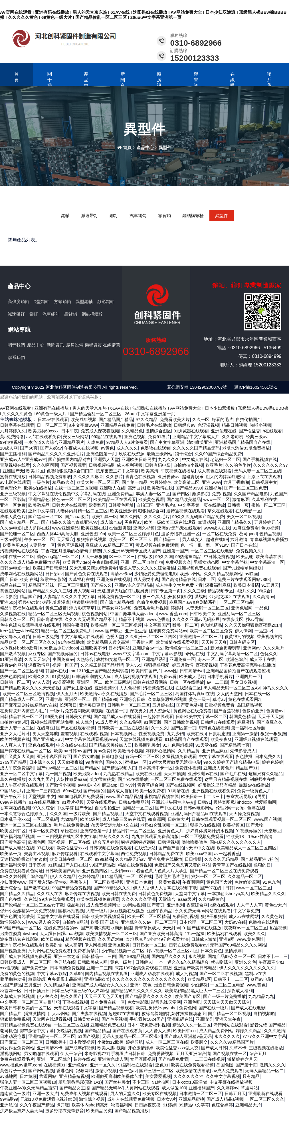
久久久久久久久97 (270, 465)
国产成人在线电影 (248, 1007)
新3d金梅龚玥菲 (225, 647)
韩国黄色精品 (242, 716)
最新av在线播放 (254, 785)
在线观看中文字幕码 (99, 853)
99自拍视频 (11, 442)
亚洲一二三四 (99, 967)
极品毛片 (75, 905)
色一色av (128, 1070)
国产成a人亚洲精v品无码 (188, 1036)
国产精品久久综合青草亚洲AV (69, 522)
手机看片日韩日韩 (128, 1053)
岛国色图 (224, 1064)
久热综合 (85, 659)
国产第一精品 (134, 482)
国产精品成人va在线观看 (117, 716)
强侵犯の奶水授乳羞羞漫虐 (44, 602)
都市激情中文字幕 (37, 1030)
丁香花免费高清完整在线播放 (247, 665)
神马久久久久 (275, 687)
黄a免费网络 (12, 436)
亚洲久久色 (245, 962)
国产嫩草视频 (13, 653)
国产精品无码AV (107, 1087)
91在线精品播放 (44, 802)
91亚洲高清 (11, 659)
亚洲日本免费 (139, 882)
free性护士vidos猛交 (19, 630)
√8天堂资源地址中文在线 (114, 825)
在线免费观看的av (61, 927)
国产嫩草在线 (37, 887)
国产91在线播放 (133, 779)
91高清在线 (179, 790)
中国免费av (63, 659)
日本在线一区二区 (17, 556)
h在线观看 (272, 430)
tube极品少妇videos (59, 647)
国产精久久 (101, 585)
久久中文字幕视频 (223, 1076)
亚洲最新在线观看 (265, 1093)
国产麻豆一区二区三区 (21, 1042)
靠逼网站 (47, 1076)
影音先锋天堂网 (166, 1002)
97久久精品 (146, 419)
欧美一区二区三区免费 (211, 630)
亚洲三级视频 (13, 493)
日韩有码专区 (242, 642)
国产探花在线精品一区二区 (25, 750)
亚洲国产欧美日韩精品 (195, 967)
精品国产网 (30, 596)
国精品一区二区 (138, 807)
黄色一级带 (199, 699)
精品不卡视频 (131, 619)
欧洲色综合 (236, 659)
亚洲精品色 (39, 499)
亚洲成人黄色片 (218, 767)
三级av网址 (11, 539)
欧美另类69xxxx (43, 430)
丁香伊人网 (142, 642)
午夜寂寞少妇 (271, 962)
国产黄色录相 (189, 705)
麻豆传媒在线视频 (82, 893)
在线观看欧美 (13, 510)
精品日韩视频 (234, 425)
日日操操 (193, 859)
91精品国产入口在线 (67, 865)
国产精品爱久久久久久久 (148, 996)
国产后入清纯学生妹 (48, 882)
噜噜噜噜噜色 (194, 842)
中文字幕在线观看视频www (91, 739)
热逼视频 (278, 927)
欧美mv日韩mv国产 (72, 750)
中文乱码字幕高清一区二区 (232, 653)
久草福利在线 (264, 499)
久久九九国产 (41, 779)
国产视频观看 (73, 465)
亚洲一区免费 (13, 505)
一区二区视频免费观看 (202, 836)
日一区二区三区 (52, 425)
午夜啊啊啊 (193, 882)
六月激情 (238, 539)
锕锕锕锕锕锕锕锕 (138, 842)
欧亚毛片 (214, 465)
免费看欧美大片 (175, 419)
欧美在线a (196, 733)
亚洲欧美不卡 (93, 647)
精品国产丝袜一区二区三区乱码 (58, 585)
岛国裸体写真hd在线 (194, 693)
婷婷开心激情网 (160, 750)
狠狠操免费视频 (15, 1019)
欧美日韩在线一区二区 (71, 859)
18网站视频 (134, 905)
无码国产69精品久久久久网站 (238, 944)
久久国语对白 (111, 939)
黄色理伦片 (10, 488)
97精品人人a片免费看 (127, 442)
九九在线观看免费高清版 (155, 836)
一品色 (261, 607)
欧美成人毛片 (192, 676)
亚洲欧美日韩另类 (139, 459)
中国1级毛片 (12, 790)
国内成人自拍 (120, 790)
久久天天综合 (37, 659)
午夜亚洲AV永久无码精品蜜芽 (28, 1087)
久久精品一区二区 (245, 876)
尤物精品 (69, 819)
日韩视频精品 (101, 465)
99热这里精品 (188, 556)
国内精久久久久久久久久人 (235, 842)
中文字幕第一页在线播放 (201, 505)
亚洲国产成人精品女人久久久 (100, 984)
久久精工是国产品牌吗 (101, 665)
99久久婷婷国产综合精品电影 (231, 762)
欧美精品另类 (99, 1110)
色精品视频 (270, 533)
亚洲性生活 (135, 630)
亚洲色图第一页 (101, 453)
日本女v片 (166, 1099)
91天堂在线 (206, 745)
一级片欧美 (79, 813)
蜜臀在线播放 (13, 476)
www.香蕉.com (173, 613)
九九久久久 (168, 459)
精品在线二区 (13, 585)
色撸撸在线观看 (263, 922)
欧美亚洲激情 (123, 510)
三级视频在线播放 (266, 1047)
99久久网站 (131, 516)
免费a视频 (221, 493)
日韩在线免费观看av (188, 944)
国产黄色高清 (13, 842)
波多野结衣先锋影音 (64, 1110)
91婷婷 (169, 1104)
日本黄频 (28, 1076)
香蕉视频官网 (269, 636)
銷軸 (65, 215)
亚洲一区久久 (103, 1064)
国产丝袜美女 (117, 1082)
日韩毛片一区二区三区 (128, 705)
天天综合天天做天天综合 (226, 1002)
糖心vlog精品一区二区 (58, 556)
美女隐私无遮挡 (15, 636)
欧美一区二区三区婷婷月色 (133, 533)
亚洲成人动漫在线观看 (151, 973)
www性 (170, 670)
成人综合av (111, 522)
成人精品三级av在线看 (123, 819)
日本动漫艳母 (13, 1036)
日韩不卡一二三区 (231, 979)
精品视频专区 (220, 590)
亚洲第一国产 (175, 550)
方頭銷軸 (62, 301)
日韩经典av (184, 425)
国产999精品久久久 (112, 887)
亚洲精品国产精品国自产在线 (242, 442)
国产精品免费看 (173, 1059)
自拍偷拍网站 (75, 922)
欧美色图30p (15, 545)
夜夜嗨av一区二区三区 (245, 927)
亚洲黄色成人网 (113, 1059)
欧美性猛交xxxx (72, 847)
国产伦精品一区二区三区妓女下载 (32, 905)
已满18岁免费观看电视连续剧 (49, 1099)
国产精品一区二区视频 (229, 1013)
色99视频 (270, 528)
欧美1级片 (90, 819)
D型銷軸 (42, 301)
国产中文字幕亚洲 (167, 442)
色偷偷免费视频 (152, 602)
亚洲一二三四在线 (43, 790)
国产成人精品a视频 (225, 1099)
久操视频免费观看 (179, 756)
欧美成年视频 (83, 419)
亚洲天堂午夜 (228, 1019)
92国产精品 (11, 984)
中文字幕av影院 (52, 973)
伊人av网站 (58, 1013)
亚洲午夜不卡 (13, 796)
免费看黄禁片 (86, 950)
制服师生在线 (262, 779)
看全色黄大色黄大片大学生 (161, 870)
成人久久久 (127, 448)
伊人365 (133, 665)
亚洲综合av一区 (147, 647)
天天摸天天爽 (214, 642)
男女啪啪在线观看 (41, 1053)
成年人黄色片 (13, 516)
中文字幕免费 (246, 910)
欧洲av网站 (190, 573)
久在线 (30, 899)
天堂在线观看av (101, 802)
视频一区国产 (65, 665)
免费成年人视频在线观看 (84, 1093)
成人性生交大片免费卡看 (179, 585)
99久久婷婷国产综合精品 (24, 876)
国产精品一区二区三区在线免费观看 (224, 870)
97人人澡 (41, 682)
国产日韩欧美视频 (181, 722)
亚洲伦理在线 (224, 430)
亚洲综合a (77, 1064)
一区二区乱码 (45, 819)
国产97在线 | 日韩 (217, 887)
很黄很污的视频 (239, 636)
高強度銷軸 (18, 301)
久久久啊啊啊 (45, 465)
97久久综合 (43, 807)
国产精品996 (105, 699)
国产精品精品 (97, 1030)
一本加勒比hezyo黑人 (228, 893)
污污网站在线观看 (230, 1024)
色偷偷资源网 (247, 882)
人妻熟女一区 (42, 545)
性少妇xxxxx (122, 870)
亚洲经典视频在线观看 (256, 739)
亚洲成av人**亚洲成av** (23, 459)
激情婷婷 (233, 950)
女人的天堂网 (229, 693)
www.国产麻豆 (108, 630)
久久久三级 (194, 590)
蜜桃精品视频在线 (161, 796)
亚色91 (162, 1064)
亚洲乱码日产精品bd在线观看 (199, 813)
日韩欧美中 (56, 1042)
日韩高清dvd (192, 670)
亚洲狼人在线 (112, 488)
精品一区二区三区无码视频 (54, 613)
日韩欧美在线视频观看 (103, 916)
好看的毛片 (222, 419)
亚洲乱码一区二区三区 (239, 613)
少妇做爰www (13, 882)
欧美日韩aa (52, 939)
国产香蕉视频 (227, 710)
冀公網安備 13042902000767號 (197, 387)
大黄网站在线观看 (142, 1087)
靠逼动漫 (206, 522)
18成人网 (9, 448)
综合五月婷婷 (106, 842)
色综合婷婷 (222, 1104)
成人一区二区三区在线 (166, 1042)
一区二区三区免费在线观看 (176, 779)
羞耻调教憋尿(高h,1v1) (80, 1082)
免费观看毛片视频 (151, 607)
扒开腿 (62, 1104)
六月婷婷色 (160, 482)
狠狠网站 (84, 1070)
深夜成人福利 (240, 990)
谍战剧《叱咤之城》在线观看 (222, 596)
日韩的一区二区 (15, 682)
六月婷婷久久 (13, 430)
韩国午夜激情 (75, 625)
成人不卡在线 (262, 659)
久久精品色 (132, 430)
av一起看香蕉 (227, 853)
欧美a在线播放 (38, 488)
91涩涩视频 (63, 682)
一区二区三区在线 (71, 1024)
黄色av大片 (275, 905)
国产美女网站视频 (114, 607)
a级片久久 (245, 590)
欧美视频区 (233, 825)
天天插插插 (174, 773)
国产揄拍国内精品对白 (69, 459)
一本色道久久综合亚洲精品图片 (54, 442)
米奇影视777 (96, 1053)
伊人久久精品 (63, 876)
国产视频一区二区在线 (69, 842)
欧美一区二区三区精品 (148, 916)
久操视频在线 (13, 613)
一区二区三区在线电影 (212, 550)
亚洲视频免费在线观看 (198, 567)
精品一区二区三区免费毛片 (66, 630)
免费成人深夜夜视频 (100, 430)
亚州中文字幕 (41, 510)
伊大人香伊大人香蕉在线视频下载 (165, 887)
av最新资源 (120, 528)
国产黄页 (155, 905)
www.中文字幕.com (131, 653)
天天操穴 (65, 539)
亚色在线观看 (41, 745)
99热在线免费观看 (56, 899)
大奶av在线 (235, 922)
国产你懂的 (94, 790)
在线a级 (145, 556)
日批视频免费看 (220, 705)
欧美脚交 (199, 1042)
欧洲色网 (36, 842)
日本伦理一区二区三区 (200, 922)
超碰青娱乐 (192, 476)
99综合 (264, 590)
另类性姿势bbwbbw (18, 933)
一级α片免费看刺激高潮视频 (77, 710)
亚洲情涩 (204, 1019)
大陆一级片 (97, 910)
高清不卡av (121, 573)
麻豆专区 (36, 653)
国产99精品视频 (134, 956)
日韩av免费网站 (134, 802)
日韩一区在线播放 (187, 682)
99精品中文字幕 (194, 1104)
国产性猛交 (249, 430)
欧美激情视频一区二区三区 (111, 933)
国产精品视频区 (108, 813)
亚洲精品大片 (248, 1104)
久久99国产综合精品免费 (218, 453)
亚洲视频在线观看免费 (213, 790)
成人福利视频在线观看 (135, 676)
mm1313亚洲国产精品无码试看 (99, 670)
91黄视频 (61, 676)
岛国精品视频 (249, 705)
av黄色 (107, 448)
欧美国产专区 (188, 996)
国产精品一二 (167, 539)
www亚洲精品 (65, 528)
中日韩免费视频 (219, 556)
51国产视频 (89, 1036)
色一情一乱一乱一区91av (205, 545)
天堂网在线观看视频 (52, 1019)
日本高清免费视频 (67, 967)
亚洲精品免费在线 (107, 1024)
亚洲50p (8, 602)
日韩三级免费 (45, 636)
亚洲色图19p (93, 533)
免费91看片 (159, 436)
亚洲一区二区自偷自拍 (141, 562)
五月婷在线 (163, 705)
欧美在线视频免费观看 (97, 899)
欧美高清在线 (269, 556)
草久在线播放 (13, 779)
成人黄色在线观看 (214, 470)
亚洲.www (211, 482)
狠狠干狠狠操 (213, 916)
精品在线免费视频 (135, 865)
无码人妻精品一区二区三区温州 (132, 1036)
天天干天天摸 (270, 716)
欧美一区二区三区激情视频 (28, 693)
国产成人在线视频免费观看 (25, 956)
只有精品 (251, 1076)
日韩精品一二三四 (99, 956)
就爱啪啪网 (265, 802)
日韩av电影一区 (15, 567)
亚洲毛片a (165, 505)
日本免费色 (211, 950)
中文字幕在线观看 (216, 756)
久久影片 (114, 476)
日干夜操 (36, 865)
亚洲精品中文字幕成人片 (195, 436)
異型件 (165, 147)
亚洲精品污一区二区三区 (51, 1036)
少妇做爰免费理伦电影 (155, 573)
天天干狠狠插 (94, 556)
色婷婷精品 (89, 876)
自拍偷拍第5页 (14, 722)
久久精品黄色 (211, 899)
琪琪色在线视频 (214, 727)
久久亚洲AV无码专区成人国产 (131, 550)
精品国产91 (247, 767)
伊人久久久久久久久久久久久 (247, 967)
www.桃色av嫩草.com (20, 1064)
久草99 (76, 973)
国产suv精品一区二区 (57, 767)
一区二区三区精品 (236, 602)
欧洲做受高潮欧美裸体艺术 (117, 1076)
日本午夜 (69, 430)
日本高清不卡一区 (155, 767)
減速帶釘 (89, 215)
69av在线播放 (13, 802)
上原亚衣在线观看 (264, 476)
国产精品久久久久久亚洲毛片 (56, 453)
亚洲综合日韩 (132, 699)
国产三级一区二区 (156, 1070)
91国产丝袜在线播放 (202, 927)
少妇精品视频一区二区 (123, 950)
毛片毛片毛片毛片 (171, 876)
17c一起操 (195, 933)
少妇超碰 (199, 984)
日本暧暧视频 (82, 1042)
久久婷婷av (228, 1087)
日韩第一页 (238, 505)
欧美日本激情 (246, 585)
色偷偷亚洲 (253, 710)
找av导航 (254, 619)
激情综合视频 (92, 1099)
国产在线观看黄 (127, 1030)
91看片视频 (73, 802)
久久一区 (200, 419)
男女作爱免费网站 (17, 1047)
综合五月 (257, 1053)
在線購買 (232, 83)
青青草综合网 (150, 785)
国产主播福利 (13, 453)
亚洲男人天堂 (106, 459)
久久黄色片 (272, 916)
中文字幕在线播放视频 (231, 1082)
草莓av (219, 699)
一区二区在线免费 (219, 533)
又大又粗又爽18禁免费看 (93, 567)
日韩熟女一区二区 (149, 944)
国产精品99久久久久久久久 (137, 990)
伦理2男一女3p (230, 807)
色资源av (275, 710)
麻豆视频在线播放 (127, 910)
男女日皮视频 (243, 682)
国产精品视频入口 (119, 767)
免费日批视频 (185, 916)
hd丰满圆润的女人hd (92, 676)
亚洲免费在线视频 (113, 579)
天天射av (171, 927)
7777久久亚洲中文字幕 (264, 1036)
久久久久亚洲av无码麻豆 (196, 619)
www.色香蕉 (158, 619)
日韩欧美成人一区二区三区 (25, 962)
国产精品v (90, 767)
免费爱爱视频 (160, 1053)
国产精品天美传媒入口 (110, 745)
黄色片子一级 (13, 1070)
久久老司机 (232, 436)
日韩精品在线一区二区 (21, 716)
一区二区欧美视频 (106, 882)
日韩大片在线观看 (69, 505)
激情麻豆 (240, 499)
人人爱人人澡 (158, 1030)
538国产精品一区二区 (20, 927)
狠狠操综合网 (151, 510)
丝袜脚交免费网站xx (168, 630)
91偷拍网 (161, 1082)
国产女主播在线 (77, 687)
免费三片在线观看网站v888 (244, 579)
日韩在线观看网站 (150, 682)
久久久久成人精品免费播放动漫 (30, 562)
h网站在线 (194, 653)
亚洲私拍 (8, 1104)
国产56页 (29, 448)
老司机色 (8, 1030)
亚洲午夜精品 (159, 910)
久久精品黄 (188, 750)
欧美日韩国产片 (146, 670)
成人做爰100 (174, 1087)
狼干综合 (183, 453)
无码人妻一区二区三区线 (257, 470)
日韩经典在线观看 (218, 722)
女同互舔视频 (143, 1059)
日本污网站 (119, 647)
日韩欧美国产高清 (62, 870)
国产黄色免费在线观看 (86, 573)
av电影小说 (88, 785)
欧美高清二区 (186, 482)
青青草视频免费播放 (269, 539)
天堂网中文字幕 (190, 893)
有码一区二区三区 (142, 756)
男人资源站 (160, 710)
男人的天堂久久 (125, 1093)
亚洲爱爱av (168, 476)
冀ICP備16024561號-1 (255, 387)
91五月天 (270, 585)
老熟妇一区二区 (225, 459)
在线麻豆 (45, 727)
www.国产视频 (267, 819)
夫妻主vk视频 (37, 853)
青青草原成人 (147, 927)
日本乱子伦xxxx (15, 819)
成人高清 (73, 944)
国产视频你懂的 (63, 653)
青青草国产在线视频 (232, 865)
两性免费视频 (134, 853)
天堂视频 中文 (41, 796)
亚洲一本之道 (67, 956)
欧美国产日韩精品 (50, 567)
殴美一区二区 (185, 625)
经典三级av (256, 436)
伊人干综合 (71, 1053)
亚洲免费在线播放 (165, 859)
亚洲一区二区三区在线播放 (25, 825)
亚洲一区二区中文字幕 (21, 773)
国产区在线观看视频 (75, 727)
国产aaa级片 (77, 516)
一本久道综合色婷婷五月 (23, 813)
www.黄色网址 (250, 939)
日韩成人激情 (204, 939)
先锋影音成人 (243, 750)
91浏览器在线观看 (190, 430)
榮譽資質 (196, 83)
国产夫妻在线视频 (89, 1013)
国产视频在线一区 (230, 1053)
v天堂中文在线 (200, 847)
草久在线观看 (220, 510)
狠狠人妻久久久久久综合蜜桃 (147, 567)
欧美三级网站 (118, 682)
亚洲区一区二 (89, 682)
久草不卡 (237, 1047)
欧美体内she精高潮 (90, 1104)
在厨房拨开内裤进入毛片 (23, 710)
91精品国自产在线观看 (186, 739)
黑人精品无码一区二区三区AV (231, 687)
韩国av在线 (56, 670)
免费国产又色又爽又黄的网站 (182, 865)
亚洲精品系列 (154, 659)
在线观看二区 (188, 687)
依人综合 (84, 722)
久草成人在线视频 (17, 996)
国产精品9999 (188, 488)
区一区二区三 (122, 556)
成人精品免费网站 (216, 1030)
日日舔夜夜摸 (147, 1104)
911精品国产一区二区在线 (127, 876)
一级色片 (41, 482)
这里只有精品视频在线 (226, 779)
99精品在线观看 (106, 436)
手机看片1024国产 (147, 1019)
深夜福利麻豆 (218, 585)
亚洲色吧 (192, 1002)
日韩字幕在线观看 (17, 425)
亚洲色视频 (134, 436)
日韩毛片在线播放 (154, 425)
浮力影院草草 (82, 607)
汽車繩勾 (138, 215)
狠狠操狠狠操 (85, 602)
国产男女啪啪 (86, 756)
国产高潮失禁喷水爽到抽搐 (106, 927)
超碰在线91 (84, 1059)
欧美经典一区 (104, 516)
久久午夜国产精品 (37, 1104)
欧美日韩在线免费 (119, 893)
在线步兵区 (232, 619)
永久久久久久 (227, 1036)
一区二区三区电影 (227, 984)
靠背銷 (164, 215)
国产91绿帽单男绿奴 (242, 567)
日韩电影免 (112, 756)
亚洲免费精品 (120, 493)
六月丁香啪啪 (236, 482)
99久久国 (164, 556)
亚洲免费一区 (182, 659)
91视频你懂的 (248, 830)
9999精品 (104, 859)
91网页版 (152, 722)
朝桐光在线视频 (205, 825)
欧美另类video (76, 562)
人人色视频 (130, 687)
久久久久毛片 (157, 516)
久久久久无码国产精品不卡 (90, 619)
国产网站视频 (41, 1070)
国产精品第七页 (235, 745)
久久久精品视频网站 (223, 573)
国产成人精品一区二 (19, 522)
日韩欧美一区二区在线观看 (123, 727)
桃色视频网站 (95, 613)
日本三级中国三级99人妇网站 (80, 990)
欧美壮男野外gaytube (156, 1007)
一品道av (263, 630)
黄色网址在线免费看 (192, 710)
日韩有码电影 (158, 465)
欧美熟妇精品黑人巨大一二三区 (195, 990)
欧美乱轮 (244, 556)
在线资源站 (145, 847)
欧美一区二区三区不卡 (130, 539)
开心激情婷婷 (140, 1047)
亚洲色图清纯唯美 (17, 916)
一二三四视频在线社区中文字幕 (67, 836)
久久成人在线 (49, 893)
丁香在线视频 (75, 1002)
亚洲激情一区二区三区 (200, 636)
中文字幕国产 (157, 625)
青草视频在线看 (15, 465)
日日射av (54, 573)
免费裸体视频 (188, 767)
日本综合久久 (42, 762)
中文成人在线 (195, 459)
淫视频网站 (10, 1053)
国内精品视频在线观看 (106, 973)
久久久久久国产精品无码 (196, 448)
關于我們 (49, 83)
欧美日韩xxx (185, 1030)
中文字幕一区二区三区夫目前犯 (30, 1002)
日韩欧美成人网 (93, 962)
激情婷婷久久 (13, 922)
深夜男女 (138, 710)
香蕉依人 (78, 882)
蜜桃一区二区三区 (268, 505)
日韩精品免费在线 (166, 853)
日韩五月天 (235, 1093)
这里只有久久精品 (265, 773)
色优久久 (268, 653)
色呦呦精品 (211, 625)
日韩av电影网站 (198, 807)
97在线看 (45, 847)
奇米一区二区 (210, 659)
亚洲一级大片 (45, 1093)
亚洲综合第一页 (95, 830)
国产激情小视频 (60, 785)
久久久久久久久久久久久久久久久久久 (148, 979)
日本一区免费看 (43, 830)
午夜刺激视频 (105, 562)
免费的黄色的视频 (17, 973)
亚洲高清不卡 (49, 1047)
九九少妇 (175, 733)
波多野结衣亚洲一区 (180, 533)
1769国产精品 (13, 762)
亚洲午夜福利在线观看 (21, 944)
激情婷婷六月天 (242, 1059)
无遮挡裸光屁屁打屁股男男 (123, 590)
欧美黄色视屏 (151, 499)
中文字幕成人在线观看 (81, 636)
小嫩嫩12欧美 (110, 1042)
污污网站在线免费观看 (49, 950)
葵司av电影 (261, 979)
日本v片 (127, 785)
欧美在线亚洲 (148, 773)
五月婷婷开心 (267, 522)
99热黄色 (94, 762)
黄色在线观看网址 (245, 699)
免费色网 (187, 1007)
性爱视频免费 (151, 733)
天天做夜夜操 (70, 762)
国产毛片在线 (233, 773)
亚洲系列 (175, 905)
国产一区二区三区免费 (245, 488)
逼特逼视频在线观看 (185, 510)
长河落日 (68, 705)
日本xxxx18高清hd (189, 1082)
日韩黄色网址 (121, 505)
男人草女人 (192, 539)
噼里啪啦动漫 (13, 979)
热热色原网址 (13, 676)
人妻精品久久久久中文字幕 (69, 596)
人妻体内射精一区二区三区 (82, 510)
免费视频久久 (249, 550)
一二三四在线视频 (208, 1059)
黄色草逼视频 (70, 545)
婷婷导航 (134, 1042)
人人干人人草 (249, 905)
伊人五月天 (67, 693)
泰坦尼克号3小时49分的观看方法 (157, 939)
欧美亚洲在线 (94, 528)
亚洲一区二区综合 (54, 1059)
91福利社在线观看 (135, 1064)
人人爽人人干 (13, 745)
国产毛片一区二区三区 (151, 693)
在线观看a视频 (94, 733)
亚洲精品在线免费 (117, 425)
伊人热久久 (47, 996)
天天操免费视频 (244, 813)
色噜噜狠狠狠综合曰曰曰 (70, 470)
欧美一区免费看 (150, 790)
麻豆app (110, 785)
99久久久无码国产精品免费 (198, 516)
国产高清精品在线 (178, 579)
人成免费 (95, 442)
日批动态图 (219, 733)
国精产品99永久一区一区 (231, 956)
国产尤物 (254, 825)
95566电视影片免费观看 (80, 796)
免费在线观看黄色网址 (21, 870)
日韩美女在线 (78, 716)
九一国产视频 (58, 773)
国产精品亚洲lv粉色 (259, 859)
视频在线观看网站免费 (52, 722)
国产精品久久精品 (17, 893)
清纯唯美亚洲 (200, 442)
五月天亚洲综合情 (193, 1053)
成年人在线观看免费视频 (130, 1099)
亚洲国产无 (13, 470)
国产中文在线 (168, 807)
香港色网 (64, 1070)
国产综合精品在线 (117, 602)
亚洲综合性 (10, 887)
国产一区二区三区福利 (21, 670)
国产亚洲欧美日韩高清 (161, 933)
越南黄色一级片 (15, 1093)
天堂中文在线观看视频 (146, 813)
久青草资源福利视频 (167, 699)
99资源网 (156, 819)
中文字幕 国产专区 (74, 807)
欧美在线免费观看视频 (192, 1064)
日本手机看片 (220, 676)
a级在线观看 (222, 905)
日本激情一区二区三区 (200, 1093)
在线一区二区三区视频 (75, 488)
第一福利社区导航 (248, 727)
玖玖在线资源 (131, 453)
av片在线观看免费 (43, 436)
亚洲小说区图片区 (54, 756)
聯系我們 (269, 83)
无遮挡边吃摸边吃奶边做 (23, 859)
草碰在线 (69, 830)
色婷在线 (255, 807)
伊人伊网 (243, 630)
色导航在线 (64, 962)
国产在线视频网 (180, 785)
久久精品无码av (130, 859)
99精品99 (9, 1099)
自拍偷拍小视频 (188, 465)
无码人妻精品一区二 (264, 1070)
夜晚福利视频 (69, 1030)
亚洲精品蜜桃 (191, 1099)
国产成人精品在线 (17, 847)
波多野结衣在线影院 (19, 939)
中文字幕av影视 (167, 653)
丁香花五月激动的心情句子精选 (71, 550)
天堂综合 (166, 899)
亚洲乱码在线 (180, 1019)
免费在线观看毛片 (17, 1059)
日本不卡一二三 (273, 956)
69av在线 (72, 790)
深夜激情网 (39, 665)
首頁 (16, 77)
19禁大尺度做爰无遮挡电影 (175, 762)
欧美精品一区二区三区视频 (116, 625)
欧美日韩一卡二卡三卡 (202, 796)
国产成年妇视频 (80, 1047)
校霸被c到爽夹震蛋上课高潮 (55, 979)
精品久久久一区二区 (191, 1024)
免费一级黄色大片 (254, 790)
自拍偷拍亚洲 (107, 807)
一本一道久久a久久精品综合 (181, 962)
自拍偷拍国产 (248, 419)
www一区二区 (216, 499)
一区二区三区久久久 (265, 1099)
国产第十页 (246, 1064)
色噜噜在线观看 (155, 448)
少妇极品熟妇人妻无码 (21, 1110)
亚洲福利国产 (201, 1087)
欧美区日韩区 (13, 830)
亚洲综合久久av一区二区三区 (149, 922)
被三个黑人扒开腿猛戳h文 (167, 596)
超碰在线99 (217, 539)
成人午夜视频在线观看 (21, 785)
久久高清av (263, 596)
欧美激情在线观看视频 (177, 642)
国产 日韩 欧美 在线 (19, 579)
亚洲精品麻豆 (215, 750)
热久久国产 (71, 996)
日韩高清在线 (49, 619)
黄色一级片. (121, 962)
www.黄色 (256, 984)
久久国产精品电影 (251, 493)
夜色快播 (243, 756)
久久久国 (58, 813)
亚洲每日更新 (92, 705)
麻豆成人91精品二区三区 (109, 545)
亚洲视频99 (106, 687)
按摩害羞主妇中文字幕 (117, 470)
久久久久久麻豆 (88, 476)
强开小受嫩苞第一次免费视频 (28, 910)
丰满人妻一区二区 (153, 493)
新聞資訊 (122, 83)
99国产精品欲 (102, 865)
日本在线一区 (257, 693)
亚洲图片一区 (248, 676)
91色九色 (271, 882)
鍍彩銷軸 (105, 301)
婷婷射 (177, 607)
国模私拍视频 (71, 910)
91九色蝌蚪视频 (178, 745)
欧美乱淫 (97, 505)
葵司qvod (248, 533)
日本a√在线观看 (53, 419)
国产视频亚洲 (13, 950)
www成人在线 (217, 528)
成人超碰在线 (37, 528)
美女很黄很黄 (102, 779)
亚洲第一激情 (245, 733)
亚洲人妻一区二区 (17, 727)
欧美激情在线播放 (193, 1070)
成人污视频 (186, 973)
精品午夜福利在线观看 (21, 607)
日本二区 (206, 579)
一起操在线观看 (158, 716)
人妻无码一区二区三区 (207, 607)
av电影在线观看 (15, 482)
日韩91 (204, 802)
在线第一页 (116, 710)
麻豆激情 (245, 722)
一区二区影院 (13, 499)
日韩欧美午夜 (202, 613)
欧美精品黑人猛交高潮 (108, 642)
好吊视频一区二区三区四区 (172, 950)
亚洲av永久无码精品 (133, 585)
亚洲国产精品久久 (234, 522)
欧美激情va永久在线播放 (104, 693)
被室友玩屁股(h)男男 (246, 796)
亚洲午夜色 (140, 984)
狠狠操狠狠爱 (156, 665)
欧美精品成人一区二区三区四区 (246, 847)
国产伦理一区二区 (17, 533)
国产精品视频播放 (131, 1110)
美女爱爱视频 (158, 1076)
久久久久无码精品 (221, 859)
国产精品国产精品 (116, 419)
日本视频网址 (123, 733)
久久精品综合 (57, 984)
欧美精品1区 (199, 979)
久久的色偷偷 (238, 465)
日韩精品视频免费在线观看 (25, 1024)
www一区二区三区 (253, 887)
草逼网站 (249, 1087)
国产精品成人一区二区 (21, 699)
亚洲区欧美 (119, 944)
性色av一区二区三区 (71, 499)
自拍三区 (144, 505)
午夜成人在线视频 (81, 448)
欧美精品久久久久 (268, 893)
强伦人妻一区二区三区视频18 (28, 1082)
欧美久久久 (254, 933)
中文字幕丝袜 (235, 562)
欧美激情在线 (160, 488)
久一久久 (159, 727)
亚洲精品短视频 (74, 1076)
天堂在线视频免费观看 (141, 739)
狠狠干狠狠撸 (273, 733)
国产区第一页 (183, 727)
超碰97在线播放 (123, 1013)
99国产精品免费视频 (71, 887)
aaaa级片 (187, 899)
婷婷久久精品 (248, 1030)
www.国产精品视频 (124, 796)
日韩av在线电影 (95, 653)
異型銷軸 (84, 301)
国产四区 (180, 493)
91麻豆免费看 (246, 528)
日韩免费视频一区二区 (118, 596)
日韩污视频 (168, 842)
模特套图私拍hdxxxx (232, 802)
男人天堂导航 (45, 733)
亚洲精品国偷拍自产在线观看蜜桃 (238, 670)
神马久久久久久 (114, 836)
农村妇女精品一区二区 (117, 659)
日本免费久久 (268, 756)
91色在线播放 (71, 642)
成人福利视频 (129, 465)
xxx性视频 (9, 967)
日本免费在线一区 (107, 1002)
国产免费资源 (34, 967)
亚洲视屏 (213, 488)
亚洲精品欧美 (97, 979)
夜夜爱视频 (206, 665)
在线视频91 (55, 1064)
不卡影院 (8, 596)
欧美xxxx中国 (199, 853)
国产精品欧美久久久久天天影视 (30, 687)
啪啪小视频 (260, 425)
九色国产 (278, 493)
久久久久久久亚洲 (139, 899)
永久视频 (196, 956)
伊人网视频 (95, 944)
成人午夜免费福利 (17, 767)
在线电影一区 (248, 510)
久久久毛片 (273, 647)
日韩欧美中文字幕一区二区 (201, 716)
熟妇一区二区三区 (208, 876)
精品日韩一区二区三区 (133, 830)
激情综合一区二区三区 (186, 647)
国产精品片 (10, 1013)
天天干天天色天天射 (103, 996)
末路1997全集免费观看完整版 (143, 967)
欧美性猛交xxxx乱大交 (177, 1047)
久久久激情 (274, 1030)
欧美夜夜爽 (221, 739)
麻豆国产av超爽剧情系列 (193, 602)
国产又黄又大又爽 (17, 756)
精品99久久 (63, 482)
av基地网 (8, 1076)
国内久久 (114, 762)
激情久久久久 (272, 1064)
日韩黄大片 (178, 819)
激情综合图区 (158, 430)
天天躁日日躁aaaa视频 (61, 933)
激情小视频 (106, 1070)
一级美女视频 (167, 882)
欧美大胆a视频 (111, 1047)
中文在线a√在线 (71, 745)
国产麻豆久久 (269, 722)
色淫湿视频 (208, 425)
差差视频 (69, 733)
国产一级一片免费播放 (224, 996)
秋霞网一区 (10, 990)
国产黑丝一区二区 (45, 516)
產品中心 (86, 83)
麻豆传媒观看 (65, 853)
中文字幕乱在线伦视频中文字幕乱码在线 (66, 493)
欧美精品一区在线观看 (114, 499)
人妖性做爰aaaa (71, 779)
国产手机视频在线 (259, 459)
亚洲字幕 (53, 699)
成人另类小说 (146, 579)
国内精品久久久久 (168, 956)
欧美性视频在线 (15, 739)
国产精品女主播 (74, 1087)
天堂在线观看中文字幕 (75, 1007)
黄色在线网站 (13, 590)
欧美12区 (35, 470)
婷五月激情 (182, 665)
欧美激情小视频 (128, 750)
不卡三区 (140, 1082)
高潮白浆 (136, 488)
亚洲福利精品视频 (17, 836)
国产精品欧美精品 (184, 499)
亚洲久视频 (144, 528)
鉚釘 (114, 215)
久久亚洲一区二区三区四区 (151, 636)
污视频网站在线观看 (19, 550)
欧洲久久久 (39, 676)
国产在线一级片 (214, 1007)
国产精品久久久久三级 (49, 590)
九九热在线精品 (118, 773)
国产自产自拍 (171, 847)
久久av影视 (130, 722)
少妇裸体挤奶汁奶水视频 (209, 830)
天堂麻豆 (272, 830)
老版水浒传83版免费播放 (246, 448)
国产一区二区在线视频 (220, 973)
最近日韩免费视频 (171, 984)
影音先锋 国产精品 (268, 1024)
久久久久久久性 (188, 1076)
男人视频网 (84, 590)
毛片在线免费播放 (71, 825)
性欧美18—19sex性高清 (249, 836)
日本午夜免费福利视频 (148, 1024)
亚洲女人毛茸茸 (15, 733)
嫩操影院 (200, 493)
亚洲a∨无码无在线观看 (179, 528)
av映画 (251, 573)
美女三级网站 (76, 436)
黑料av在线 (255, 973)
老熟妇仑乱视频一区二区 (163, 825)
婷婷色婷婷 (272, 762)
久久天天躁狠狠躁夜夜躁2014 (253, 625)
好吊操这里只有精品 (217, 785)
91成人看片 (106, 722)
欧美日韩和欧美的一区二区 (25, 1007)
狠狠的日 (262, 865)
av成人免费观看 (228, 1070)
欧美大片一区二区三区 (97, 482)
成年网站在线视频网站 (21, 573)
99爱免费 (54, 716)
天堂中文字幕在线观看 (58, 916)
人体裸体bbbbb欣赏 (19, 647)
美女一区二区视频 (244, 516)
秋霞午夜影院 (53, 579)
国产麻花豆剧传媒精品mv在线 (28, 705)
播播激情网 (34, 1013)
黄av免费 (102, 750)
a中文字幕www (83, 425)
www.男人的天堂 (44, 922)
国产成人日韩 (214, 1047)
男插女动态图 (206, 562)
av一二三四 (217, 682)
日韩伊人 (143, 962)
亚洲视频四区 (95, 870)
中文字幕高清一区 (267, 562)
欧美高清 (149, 470)
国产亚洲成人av (48, 739)
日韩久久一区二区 (17, 619)
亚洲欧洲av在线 (203, 773)
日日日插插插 (37, 990)
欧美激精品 (39, 505)
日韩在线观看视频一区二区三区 (221, 819)
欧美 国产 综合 (104, 922)
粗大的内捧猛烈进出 (225, 476)
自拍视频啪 (264, 1013)
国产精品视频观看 (116, 1007)
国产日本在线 (244, 545)
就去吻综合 (221, 962)
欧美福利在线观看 (224, 933)
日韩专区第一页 (166, 590)
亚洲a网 (226, 939)
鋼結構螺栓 (193, 215)
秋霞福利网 (121, 1104)
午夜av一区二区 (39, 539)
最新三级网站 (159, 453)
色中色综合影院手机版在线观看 (30, 625)
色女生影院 (138, 1002)
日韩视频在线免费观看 (110, 847)
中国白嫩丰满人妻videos (133, 613)
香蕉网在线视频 (15, 807)
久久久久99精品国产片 (232, 1042)
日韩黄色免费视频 (155, 893)
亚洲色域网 (241, 607)
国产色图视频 (114, 1019)
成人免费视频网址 (103, 905)
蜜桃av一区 (136, 762)
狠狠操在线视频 (91, 539)
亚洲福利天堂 (13, 865)
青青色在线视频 (140, 476)
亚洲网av (251, 647)
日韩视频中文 (264, 482)
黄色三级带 (56, 607)
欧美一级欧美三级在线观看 (169, 522)
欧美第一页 (10, 853)
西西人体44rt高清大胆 (57, 533)
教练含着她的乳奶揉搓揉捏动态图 (174, 1013)
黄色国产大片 (219, 882)
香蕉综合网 (197, 905)
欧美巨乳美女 (147, 745)
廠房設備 (159, 83)
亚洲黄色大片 (170, 830)
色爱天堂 (114, 636)
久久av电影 (11, 528)
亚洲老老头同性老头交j (173, 802)
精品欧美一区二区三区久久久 (28, 642)
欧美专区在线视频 (159, 1093)
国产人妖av (51, 448)
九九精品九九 (261, 996)
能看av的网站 (13, 665)
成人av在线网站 (244, 916)
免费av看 (168, 676)
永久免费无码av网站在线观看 (203, 910)
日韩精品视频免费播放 (49, 476)
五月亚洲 (32, 984)
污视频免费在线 (158, 687)
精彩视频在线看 (80, 939)
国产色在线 (10, 899)
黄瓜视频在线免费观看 (157, 545)
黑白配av (133, 522)
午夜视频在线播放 (178, 470)
